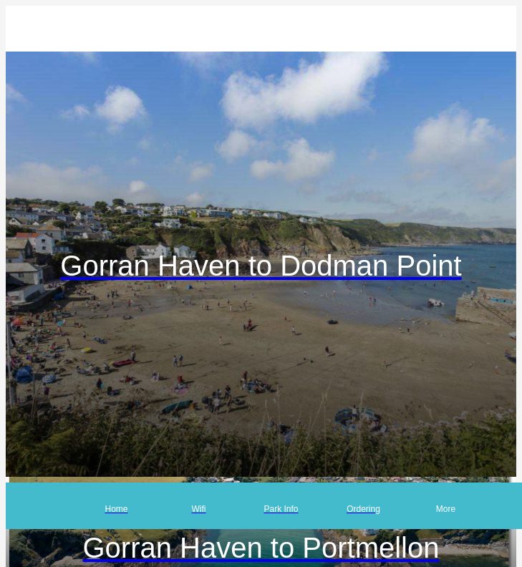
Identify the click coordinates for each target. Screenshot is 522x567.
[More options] (446, 506)
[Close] (28, 28)
